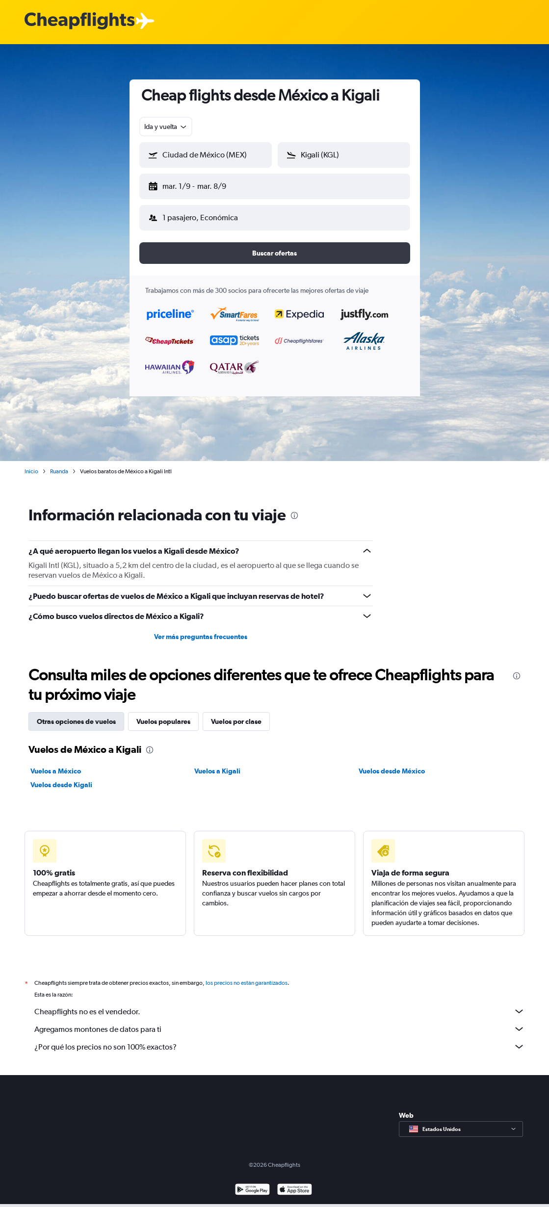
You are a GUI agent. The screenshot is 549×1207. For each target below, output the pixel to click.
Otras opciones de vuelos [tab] (76, 714)
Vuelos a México (55, 763)
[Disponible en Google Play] (252, 1182)
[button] (201, 184)
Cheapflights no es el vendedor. (279, 1003)
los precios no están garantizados (247, 975)
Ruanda (59, 463)
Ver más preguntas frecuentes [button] (200, 629)
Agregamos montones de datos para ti (279, 1021)
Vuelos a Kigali (217, 763)
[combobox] (166, 126)
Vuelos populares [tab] (163, 714)
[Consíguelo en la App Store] (294, 1182)
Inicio (31, 463)
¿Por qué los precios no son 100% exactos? (279, 1039)
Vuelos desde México (392, 763)
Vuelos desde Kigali (61, 777)
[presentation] (294, 507)
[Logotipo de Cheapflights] (79, 21)
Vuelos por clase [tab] (236, 714)
